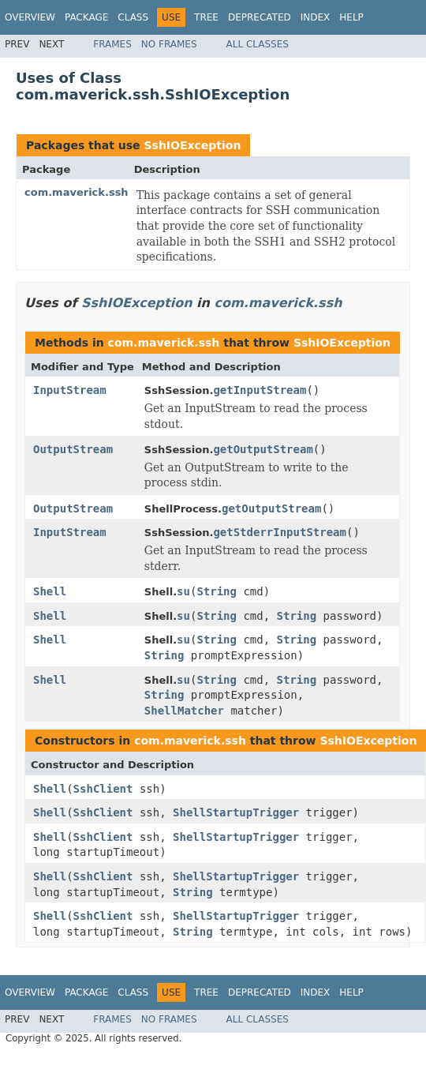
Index (316, 17)
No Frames (169, 44)
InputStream (69, 390)
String (216, 591)
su (183, 591)
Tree (206, 17)
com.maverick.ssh (76, 192)
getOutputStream (262, 449)
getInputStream (259, 390)
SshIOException (192, 145)
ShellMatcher (184, 710)
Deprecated (259, 17)
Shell (49, 591)
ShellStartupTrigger (236, 812)
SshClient (103, 788)
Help (351, 17)
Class (133, 17)
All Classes (257, 44)
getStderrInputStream (279, 532)
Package (86, 17)
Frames (112, 44)
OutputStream (73, 449)
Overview (30, 17)
